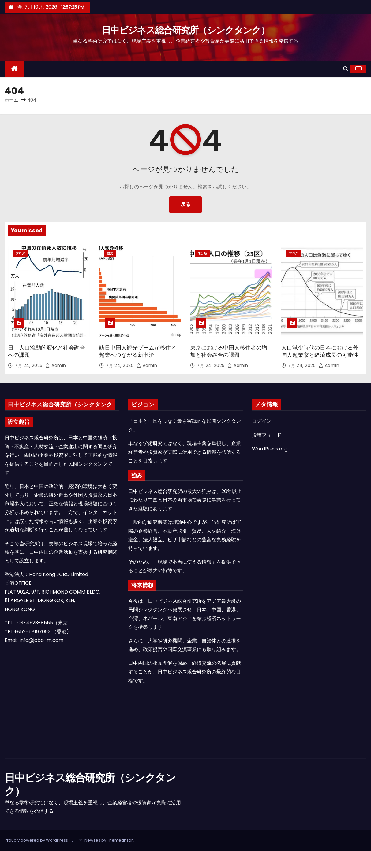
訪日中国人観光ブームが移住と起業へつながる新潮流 (137, 351)
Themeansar (120, 840)
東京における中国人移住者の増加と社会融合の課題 (228, 351)
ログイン (262, 420)
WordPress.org (269, 448)
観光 (110, 253)
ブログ (20, 253)
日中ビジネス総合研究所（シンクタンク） (185, 30)
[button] (345, 68)
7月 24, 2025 (29, 365)
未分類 (202, 253)
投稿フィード (266, 434)
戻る (185, 204)
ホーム (11, 100)
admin (55, 365)
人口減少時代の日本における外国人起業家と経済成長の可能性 (319, 351)
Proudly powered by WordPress (37, 840)
